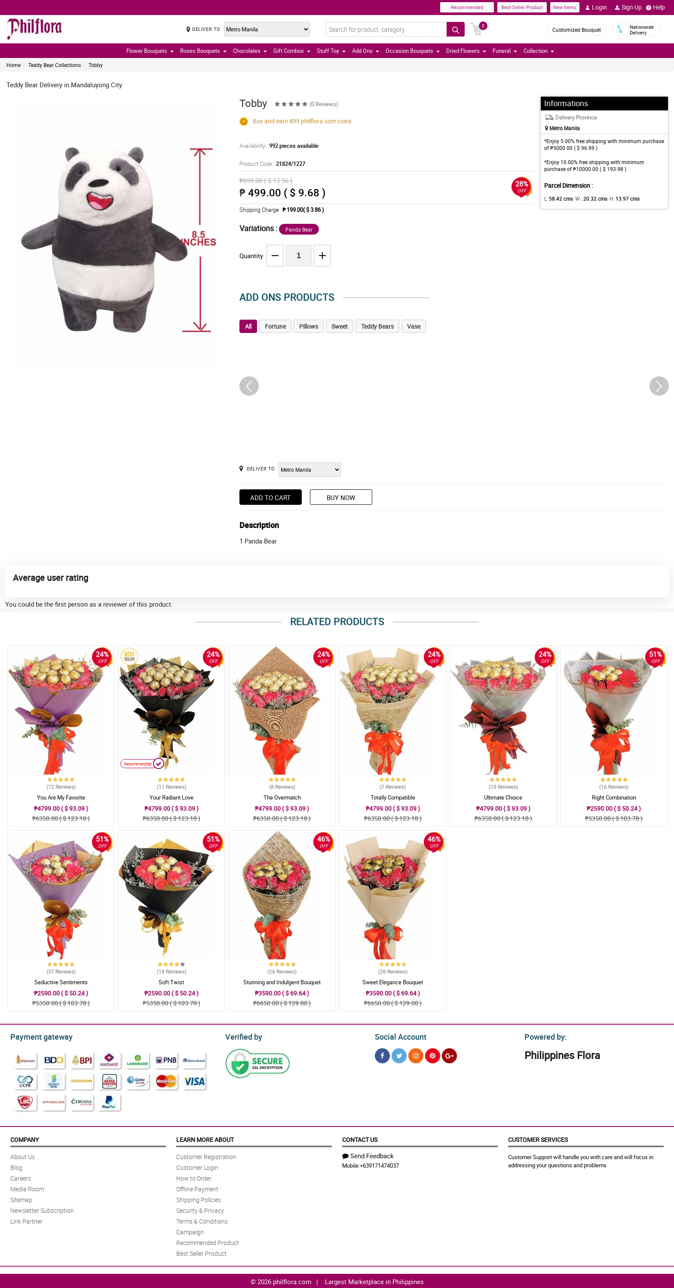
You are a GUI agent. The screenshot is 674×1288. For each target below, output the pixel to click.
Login (596, 7)
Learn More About (205, 1138)
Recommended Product (207, 1241)
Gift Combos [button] (291, 51)
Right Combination (614, 797)
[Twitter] (399, 1054)
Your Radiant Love (171, 797)
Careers (20, 1177)
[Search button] (456, 29)
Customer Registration (206, 1155)
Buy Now (341, 497)
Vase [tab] (413, 326)
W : (587, 198)
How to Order (193, 1177)
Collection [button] (539, 51)
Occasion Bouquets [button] (413, 51)
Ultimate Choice (503, 797)
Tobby (96, 64)
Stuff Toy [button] (331, 51)
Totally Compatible (393, 797)
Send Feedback (368, 1154)
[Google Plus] (449, 1054)
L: (557, 198)
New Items (564, 7)
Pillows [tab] (308, 326)
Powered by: (543, 1036)
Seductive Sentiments (61, 982)
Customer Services (538, 1138)
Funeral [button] (505, 51)
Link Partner (26, 1220)
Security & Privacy (200, 1209)
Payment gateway (37, 1036)
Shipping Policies (198, 1198)
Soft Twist (171, 982)
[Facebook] (382, 1054)
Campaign (190, 1231)
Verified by (242, 1036)
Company (24, 1138)
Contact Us (359, 1138)
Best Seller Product (522, 7)
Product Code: (271, 164)
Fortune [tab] (275, 326)
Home (13, 64)
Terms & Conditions (202, 1220)
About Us (22, 1155)
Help (655, 7)
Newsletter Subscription (42, 1209)
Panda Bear (298, 229)
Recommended (467, 7)
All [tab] (248, 326)
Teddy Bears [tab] (377, 326)
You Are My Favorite (61, 797)
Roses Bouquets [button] (203, 51)
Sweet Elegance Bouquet (392, 982)
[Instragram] (415, 1054)
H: (617, 198)
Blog (16, 1166)
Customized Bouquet (576, 29)
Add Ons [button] (365, 51)
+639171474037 (379, 1164)
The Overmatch (282, 797)
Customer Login (197, 1166)
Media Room (27, 1188)
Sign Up (628, 7)
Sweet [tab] (339, 326)
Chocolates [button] (250, 51)
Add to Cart (270, 497)
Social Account (398, 1036)
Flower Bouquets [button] (150, 51)
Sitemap (21, 1198)
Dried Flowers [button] (466, 51)
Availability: (276, 146)
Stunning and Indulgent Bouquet (282, 982)
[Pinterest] (432, 1054)
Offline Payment (197, 1188)
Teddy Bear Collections (54, 64)
